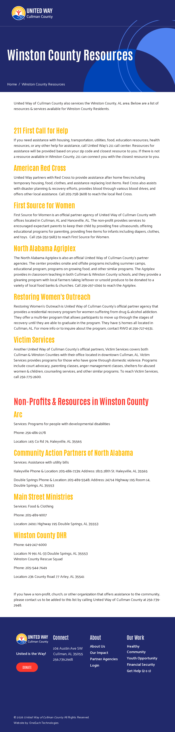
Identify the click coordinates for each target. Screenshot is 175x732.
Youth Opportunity (142, 658)
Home (12, 84)
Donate (27, 667)
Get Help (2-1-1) (139, 670)
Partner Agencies (104, 659)
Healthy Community (136, 649)
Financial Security (141, 664)
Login (94, 665)
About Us (97, 646)
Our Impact (99, 652)
